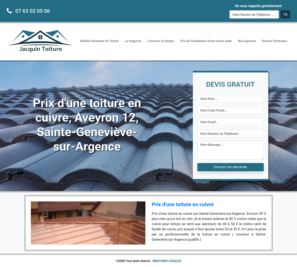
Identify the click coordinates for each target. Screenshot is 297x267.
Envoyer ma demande (230, 167)
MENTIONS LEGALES (166, 261)
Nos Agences (247, 41)
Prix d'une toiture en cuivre (183, 204)
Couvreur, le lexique (161, 41)
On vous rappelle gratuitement (258, 6)
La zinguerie (133, 41)
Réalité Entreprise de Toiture (99, 41)
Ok (285, 14)
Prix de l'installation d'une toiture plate (206, 41)
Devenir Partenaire (274, 41)
